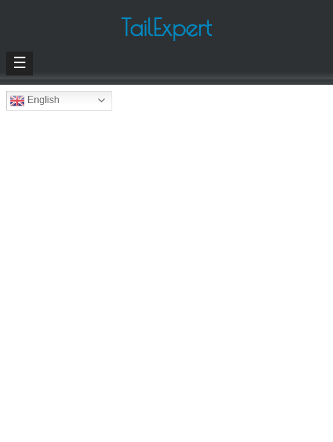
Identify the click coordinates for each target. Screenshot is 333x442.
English (34, 100)
